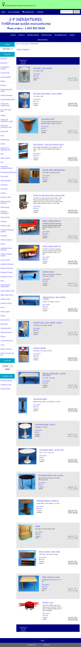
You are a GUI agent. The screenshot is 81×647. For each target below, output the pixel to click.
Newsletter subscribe (33, 35)
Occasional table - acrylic (45, 424)
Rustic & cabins (5, 311)
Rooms (3, 307)
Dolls (2, 154)
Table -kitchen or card (50, 577)
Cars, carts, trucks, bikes (6, 110)
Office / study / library (7, 295)
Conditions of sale (6, 384)
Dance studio (4, 131)
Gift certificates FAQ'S (61, 35)
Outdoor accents (5, 299)
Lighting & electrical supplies (6, 254)
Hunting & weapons (6, 239)
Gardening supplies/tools (5, 212)
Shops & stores (5, 320)
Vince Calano (24, 43)
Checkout (40, 12)
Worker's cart (48, 602)
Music (2, 280)
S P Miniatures (39, 645)
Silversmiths (4, 324)
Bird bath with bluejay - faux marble (47, 93)
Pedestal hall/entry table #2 (47, 501)
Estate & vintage (5, 158)
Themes (3, 336)
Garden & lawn (5, 207)
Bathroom (3, 85)
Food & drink (4, 176)
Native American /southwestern (5, 285)
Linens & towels (5, 260)
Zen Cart (52, 645)
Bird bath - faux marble (42, 68)
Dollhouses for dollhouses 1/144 (6, 148)
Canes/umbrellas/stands (8, 99)
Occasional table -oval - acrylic (50, 475)
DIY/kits (3, 144)
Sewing (3, 315)
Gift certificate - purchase (5, 67)
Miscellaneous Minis (7, 276)
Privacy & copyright (6, 380)
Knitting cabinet (39, 348)
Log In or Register (14, 12)
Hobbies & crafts (5, 225)
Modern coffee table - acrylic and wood (54, 374)
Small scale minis (6, 328)
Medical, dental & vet (7, 268)
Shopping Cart (28, 12)
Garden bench (48, 272)
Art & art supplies (6, 77)
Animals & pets (5, 72)
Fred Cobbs (4, 189)
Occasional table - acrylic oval (51, 450)
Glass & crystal (5, 217)
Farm (2, 162)
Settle (37, 526)
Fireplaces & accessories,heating (6, 167)
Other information (43, 39)
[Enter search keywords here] (66, 11)
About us (13, 35)
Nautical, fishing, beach (7, 290)
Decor (2, 135)
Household (4, 235)
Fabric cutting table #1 (52, 221)
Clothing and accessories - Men (6, 126)
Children (3, 115)
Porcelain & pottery (6, 303)
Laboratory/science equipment (6, 249)
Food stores (4, 184)
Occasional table (40, 399)
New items (4, 58)
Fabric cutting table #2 (51, 246)
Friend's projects (5, 388)
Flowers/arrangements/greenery (8, 172)
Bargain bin (4, 63)
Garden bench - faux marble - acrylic (54, 298)
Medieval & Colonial (6, 272)
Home (3, 12)
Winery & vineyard (6, 349)
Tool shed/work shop (7, 340)
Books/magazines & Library (6, 90)
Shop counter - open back (49, 552)
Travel (2, 345)
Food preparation (6, 180)
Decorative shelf (47, 119)
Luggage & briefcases (7, 264)
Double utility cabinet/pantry (54, 170)
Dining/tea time (5, 139)
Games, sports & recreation (6, 202)
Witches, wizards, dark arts (7, 354)
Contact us (21, 35)
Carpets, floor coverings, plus (5, 104)
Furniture (3, 193)
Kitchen (3, 244)
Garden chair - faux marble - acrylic (47, 322)
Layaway (72, 35)
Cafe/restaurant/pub (6, 95)
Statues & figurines (6, 332)
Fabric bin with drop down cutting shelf (48, 195)
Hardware (3, 221)
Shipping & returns (47, 35)
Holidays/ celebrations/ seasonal (7, 230)
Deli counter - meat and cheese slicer (48, 144)
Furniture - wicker (6, 197)
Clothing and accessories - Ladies (7, 120)
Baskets (3, 81)
